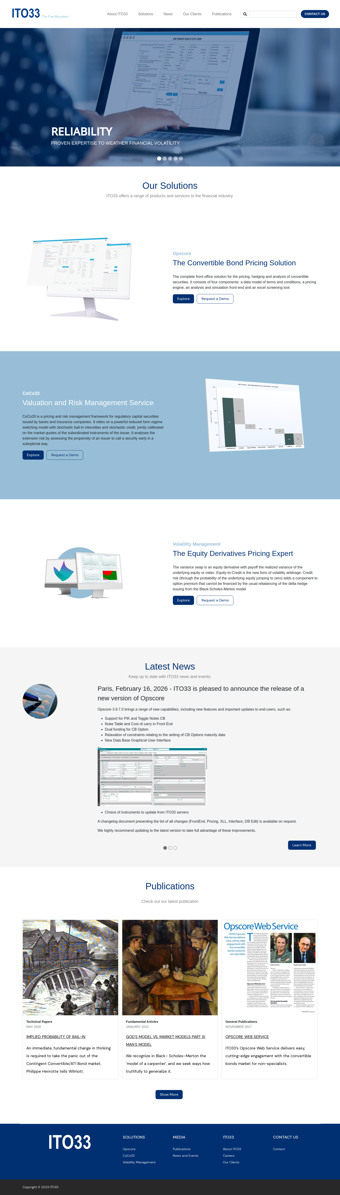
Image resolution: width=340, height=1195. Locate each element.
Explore (183, 298)
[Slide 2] (165, 158)
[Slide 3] (170, 158)
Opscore (129, 1149)
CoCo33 (129, 1156)
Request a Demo (215, 298)
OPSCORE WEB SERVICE (247, 1036)
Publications (182, 1149)
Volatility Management (139, 1162)
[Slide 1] (159, 158)
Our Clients (231, 1162)
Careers (229, 1156)
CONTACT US (314, 14)
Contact (279, 1149)
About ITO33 (232, 1149)
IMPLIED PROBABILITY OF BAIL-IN (55, 1036)
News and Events (185, 1156)
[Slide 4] (176, 158)
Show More (169, 1094)
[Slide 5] (181, 158)
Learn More (301, 845)
